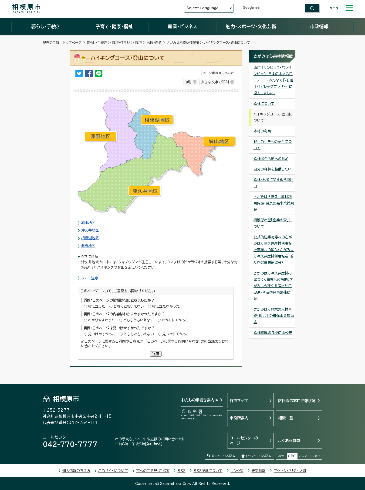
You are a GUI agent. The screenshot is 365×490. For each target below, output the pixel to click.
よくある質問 (289, 440)
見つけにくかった (175, 334)
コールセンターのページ (244, 440)
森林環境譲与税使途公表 (272, 332)
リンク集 (237, 471)
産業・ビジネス (182, 26)
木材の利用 (262, 131)
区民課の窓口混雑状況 (296, 401)
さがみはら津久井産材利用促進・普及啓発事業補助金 (273, 203)
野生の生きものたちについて (272, 145)
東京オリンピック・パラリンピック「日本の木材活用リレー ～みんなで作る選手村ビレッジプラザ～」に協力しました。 (273, 80)
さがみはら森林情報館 (183, 42)
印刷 (188, 82)
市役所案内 (239, 418)
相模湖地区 (90, 238)
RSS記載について (208, 471)
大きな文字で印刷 (215, 82)
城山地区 (88, 222)
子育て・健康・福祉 (114, 26)
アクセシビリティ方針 (290, 471)
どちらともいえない (128, 306)
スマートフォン (310, 456)
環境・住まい (121, 42)
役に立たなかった (166, 306)
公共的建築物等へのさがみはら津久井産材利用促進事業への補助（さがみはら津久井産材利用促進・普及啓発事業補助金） (273, 249)
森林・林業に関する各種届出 (273, 183)
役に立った (96, 306)
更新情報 (259, 471)
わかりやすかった (101, 320)
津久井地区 (90, 230)
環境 (138, 42)
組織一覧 (285, 418)
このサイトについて (113, 471)
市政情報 (319, 26)
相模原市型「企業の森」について (272, 223)
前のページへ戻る (223, 456)
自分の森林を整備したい (272, 169)
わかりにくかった (175, 320)
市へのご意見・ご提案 (152, 471)
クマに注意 (89, 278)
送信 (155, 354)
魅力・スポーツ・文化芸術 (251, 26)
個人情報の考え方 (76, 471)
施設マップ (239, 401)
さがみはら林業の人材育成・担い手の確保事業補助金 (273, 316)
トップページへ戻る (258, 456)
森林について (263, 103)
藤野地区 (88, 245)
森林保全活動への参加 (270, 158)
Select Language (202, 8)
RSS (182, 471)
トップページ (72, 42)
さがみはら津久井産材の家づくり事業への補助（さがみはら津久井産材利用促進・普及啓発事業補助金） (273, 285)
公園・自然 (154, 42)
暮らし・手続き (46, 26)
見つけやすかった (101, 334)
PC (293, 456)
